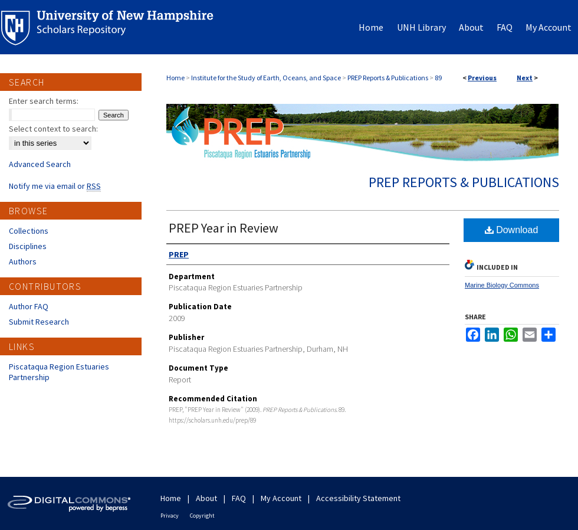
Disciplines (28, 246)
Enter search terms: (43, 101)
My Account (281, 498)
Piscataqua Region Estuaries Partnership (59, 371)
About (206, 498)
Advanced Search (40, 164)
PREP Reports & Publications (387, 77)
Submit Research (39, 321)
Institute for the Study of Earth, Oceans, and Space (266, 77)
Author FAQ (28, 306)
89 (438, 77)
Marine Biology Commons (502, 285)
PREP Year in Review (223, 228)
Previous (482, 77)
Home (175, 77)
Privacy (169, 515)
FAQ (239, 498)
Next (525, 77)
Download (511, 230)
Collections (28, 230)
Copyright (202, 515)
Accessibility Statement (358, 498)
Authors (23, 261)
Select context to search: (53, 128)
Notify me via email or (55, 186)
